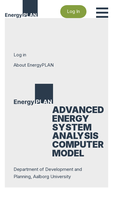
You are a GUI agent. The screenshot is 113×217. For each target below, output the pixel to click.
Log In (73, 11)
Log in (20, 55)
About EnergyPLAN (34, 65)
